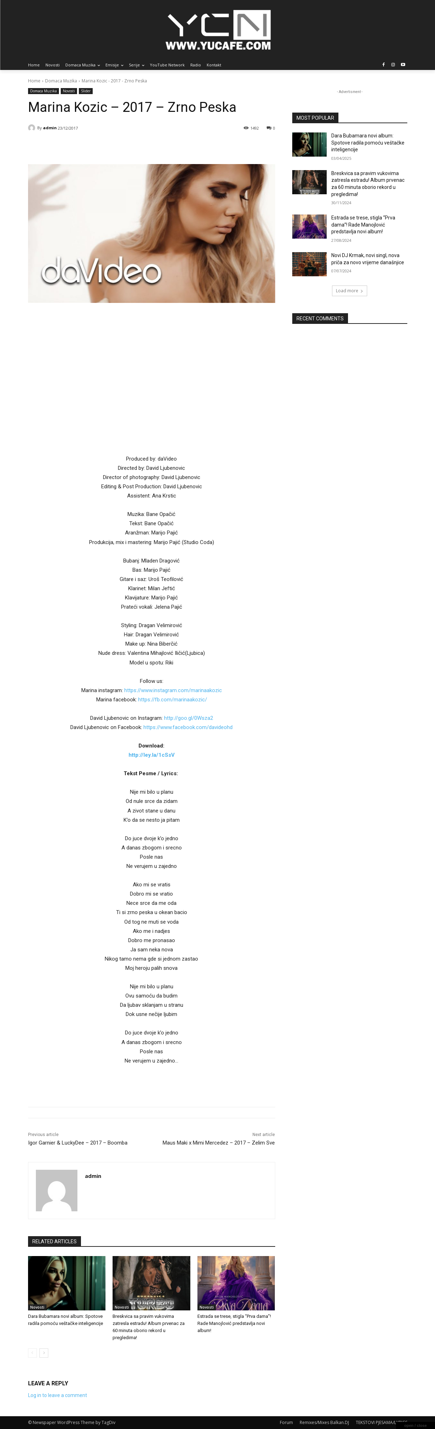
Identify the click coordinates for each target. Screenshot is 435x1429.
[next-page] (43, 1353)
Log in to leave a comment (57, 1395)
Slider (86, 91)
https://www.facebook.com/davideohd (188, 727)
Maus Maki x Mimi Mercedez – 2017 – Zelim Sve (219, 1143)
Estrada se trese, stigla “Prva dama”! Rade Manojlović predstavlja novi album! (234, 1323)
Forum (286, 1422)
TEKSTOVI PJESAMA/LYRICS (381, 1422)
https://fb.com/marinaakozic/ (172, 699)
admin (50, 127)
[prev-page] (32, 1353)
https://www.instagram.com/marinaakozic (173, 690)
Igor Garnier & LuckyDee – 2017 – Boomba (77, 1143)
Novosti (69, 91)
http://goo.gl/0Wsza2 (188, 718)
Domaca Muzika (61, 81)
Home (34, 81)
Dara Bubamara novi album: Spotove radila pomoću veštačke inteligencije (367, 142)
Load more (349, 291)
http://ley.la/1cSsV (152, 755)
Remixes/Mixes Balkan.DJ (324, 1422)
